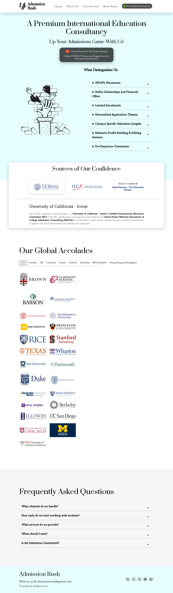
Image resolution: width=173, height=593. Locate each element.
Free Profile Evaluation (137, 6)
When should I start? (34, 533)
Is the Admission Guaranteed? (40, 543)
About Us (72, 6)
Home (58, 6)
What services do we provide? (40, 524)
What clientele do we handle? (39, 506)
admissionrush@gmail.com (54, 581)
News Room (110, 6)
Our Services (91, 6)
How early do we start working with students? (50, 515)
